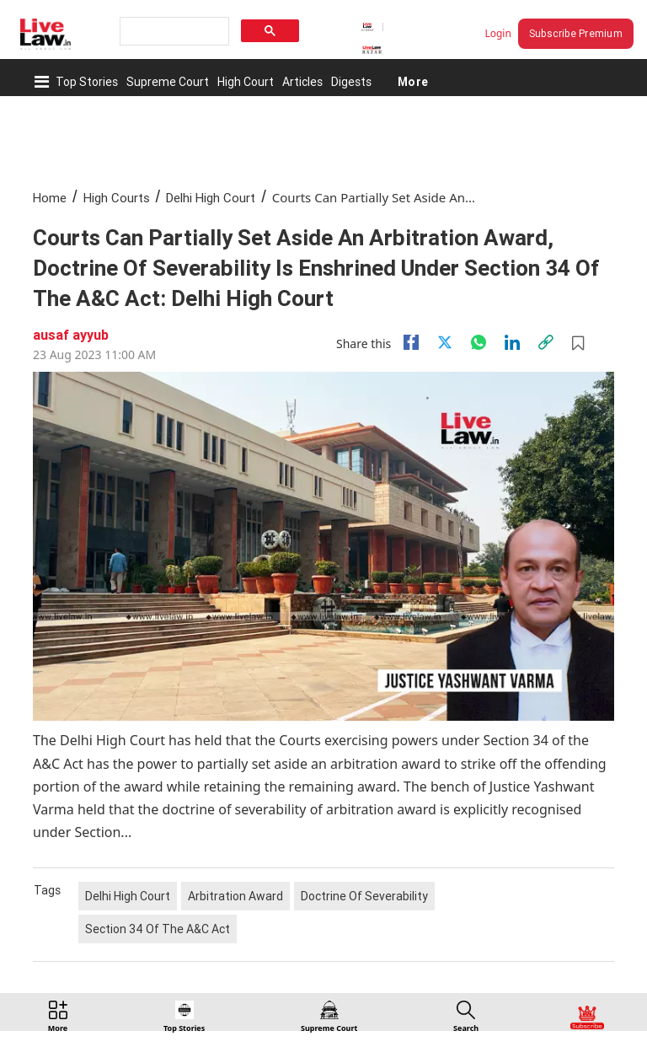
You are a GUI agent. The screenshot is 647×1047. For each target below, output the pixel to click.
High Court (245, 81)
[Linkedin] (512, 342)
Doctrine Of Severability (364, 896)
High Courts (116, 198)
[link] (545, 342)
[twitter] (444, 342)
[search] (172, 31)
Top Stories (87, 81)
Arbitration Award (235, 896)
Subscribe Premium (576, 33)
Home (50, 198)
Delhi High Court (210, 198)
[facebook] (411, 342)
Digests (351, 81)
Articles (302, 81)
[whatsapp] (478, 342)
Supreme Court (167, 81)
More (412, 81)
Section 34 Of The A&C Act (157, 929)
